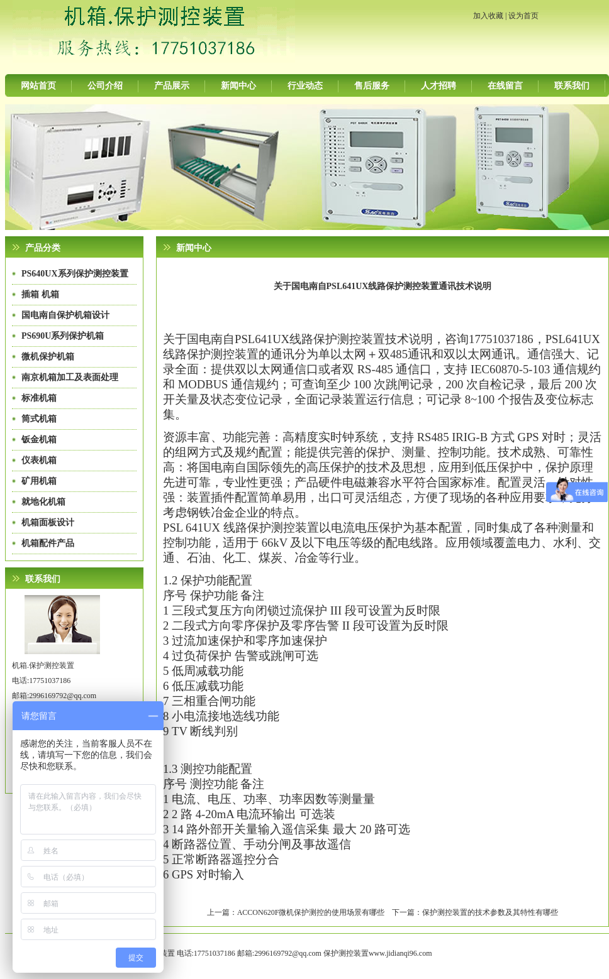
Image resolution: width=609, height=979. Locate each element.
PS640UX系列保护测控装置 (74, 273)
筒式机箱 (39, 419)
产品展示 (171, 85)
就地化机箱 (43, 501)
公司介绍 (105, 85)
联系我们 (571, 85)
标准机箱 (39, 398)
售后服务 (371, 85)
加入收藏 (488, 15)
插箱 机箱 (40, 294)
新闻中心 (238, 85)
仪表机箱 (39, 460)
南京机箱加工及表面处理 (69, 377)
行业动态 (305, 85)
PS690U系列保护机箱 (62, 336)
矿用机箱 (39, 481)
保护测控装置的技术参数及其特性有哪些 (490, 912)
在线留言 (505, 85)
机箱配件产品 (47, 543)
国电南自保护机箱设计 (65, 315)
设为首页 (523, 15)
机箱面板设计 (47, 522)
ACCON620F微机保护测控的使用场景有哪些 (311, 912)
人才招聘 (438, 85)
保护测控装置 (346, 953)
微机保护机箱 (47, 356)
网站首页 (38, 85)
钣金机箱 (39, 439)
